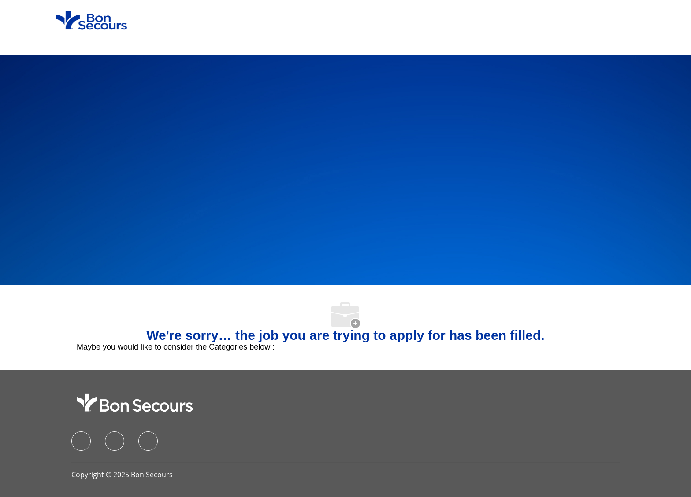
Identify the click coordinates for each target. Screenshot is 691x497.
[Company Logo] (86, 19)
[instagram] (148, 441)
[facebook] (81, 441)
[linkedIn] (114, 441)
